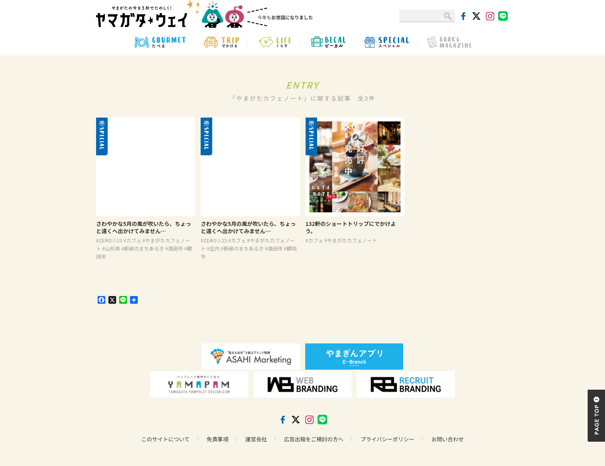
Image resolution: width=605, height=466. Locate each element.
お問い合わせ (447, 439)
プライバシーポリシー (387, 439)
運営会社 (256, 439)
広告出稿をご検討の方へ (313, 439)
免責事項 (217, 439)
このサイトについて (165, 439)
